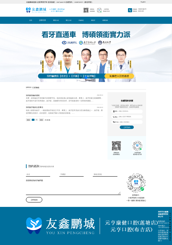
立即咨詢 (27, 74)
